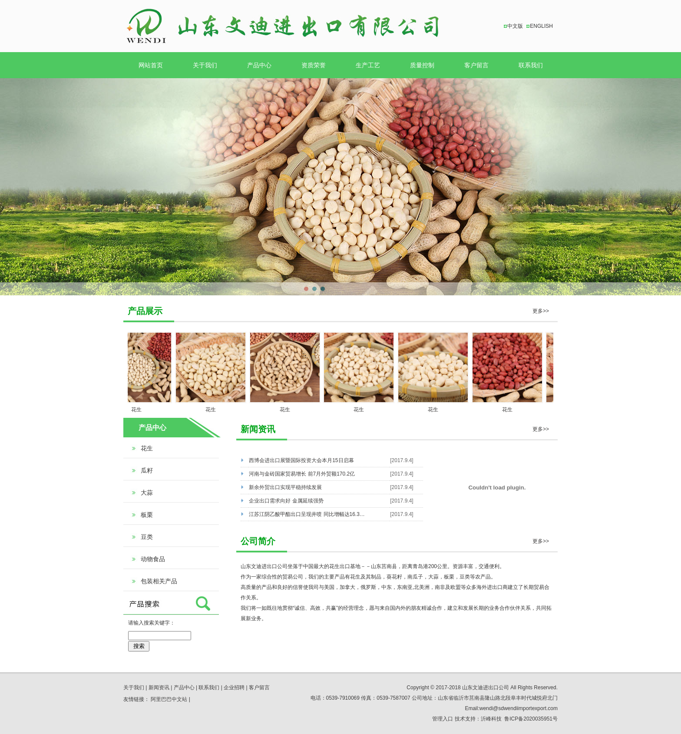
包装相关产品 (159, 581)
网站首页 (151, 65)
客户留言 (476, 65)
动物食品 (153, 558)
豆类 (147, 536)
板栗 (147, 514)
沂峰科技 (491, 719)
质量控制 (422, 65)
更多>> (540, 311)
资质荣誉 (313, 65)
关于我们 (205, 65)
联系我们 (531, 65)
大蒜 (147, 492)
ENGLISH (541, 26)
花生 (140, 410)
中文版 (515, 26)
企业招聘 (234, 687)
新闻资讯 (159, 687)
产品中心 (259, 65)
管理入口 (442, 719)
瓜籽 (147, 470)
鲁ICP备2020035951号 (531, 719)
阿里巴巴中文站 (169, 699)
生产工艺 (368, 65)
